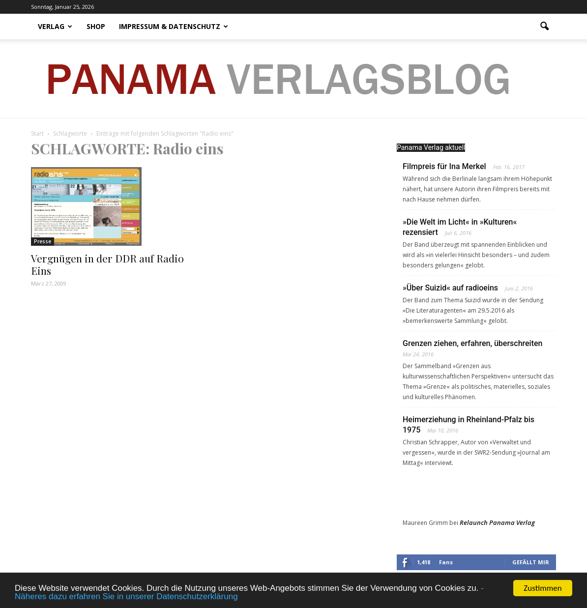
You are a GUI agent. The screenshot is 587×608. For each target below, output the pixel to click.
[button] (544, 26)
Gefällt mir (530, 562)
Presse (42, 241)
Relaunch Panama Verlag (497, 522)
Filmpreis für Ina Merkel (444, 166)
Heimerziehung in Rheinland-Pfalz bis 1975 (468, 424)
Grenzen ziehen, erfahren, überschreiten (473, 343)
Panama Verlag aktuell (431, 147)
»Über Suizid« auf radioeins (450, 287)
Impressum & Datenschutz (173, 26)
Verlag (55, 26)
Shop (96, 26)
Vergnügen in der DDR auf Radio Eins (107, 264)
